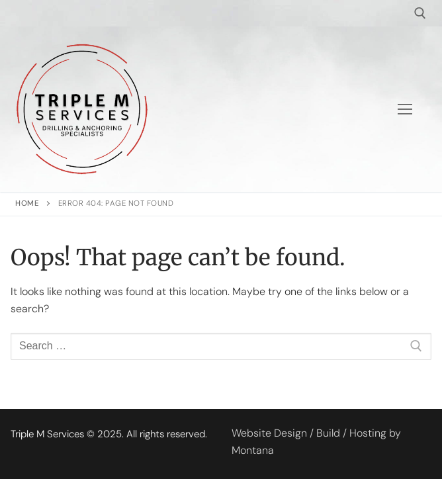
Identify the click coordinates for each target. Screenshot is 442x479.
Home (27, 203)
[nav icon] (405, 109)
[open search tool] (420, 13)
